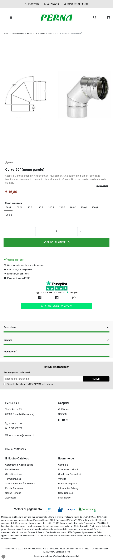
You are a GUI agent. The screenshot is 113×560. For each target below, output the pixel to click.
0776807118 (32, 3)
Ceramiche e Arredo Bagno (19, 464)
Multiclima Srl (53, 33)
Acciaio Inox (32, 33)
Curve (42, 33)
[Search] (87, 17)
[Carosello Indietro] (10, 100)
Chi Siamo (63, 409)
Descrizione (56, 327)
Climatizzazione (13, 474)
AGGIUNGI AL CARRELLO (56, 242)
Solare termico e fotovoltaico (20, 483)
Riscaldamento (13, 469)
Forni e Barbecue (14, 488)
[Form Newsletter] (43, 379)
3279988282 (51, 4)
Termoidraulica (13, 479)
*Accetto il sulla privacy (30, 384)
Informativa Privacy (68, 488)
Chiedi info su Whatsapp (56, 306)
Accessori (10, 497)
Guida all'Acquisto (67, 483)
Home (6, 33)
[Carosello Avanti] (103, 100)
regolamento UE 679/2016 (29, 384)
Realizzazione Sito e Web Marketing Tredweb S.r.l (56, 556)
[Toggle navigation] (10, 17)
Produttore (11, 351)
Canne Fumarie (18, 33)
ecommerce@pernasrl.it (76, 3)
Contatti (56, 340)
